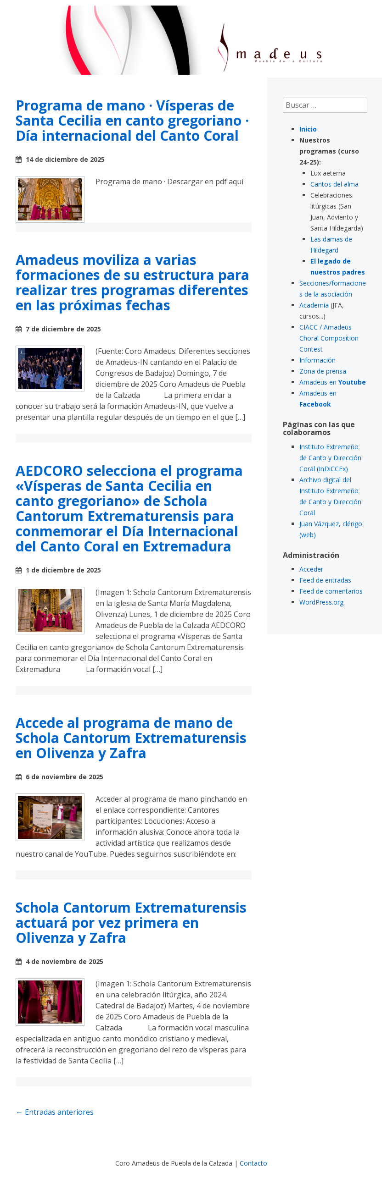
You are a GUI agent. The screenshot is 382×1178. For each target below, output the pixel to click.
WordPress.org (321, 602)
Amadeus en (332, 382)
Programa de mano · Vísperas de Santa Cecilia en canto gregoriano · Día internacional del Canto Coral (132, 120)
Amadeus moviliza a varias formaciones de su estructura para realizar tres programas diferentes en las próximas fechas (132, 282)
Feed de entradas (325, 580)
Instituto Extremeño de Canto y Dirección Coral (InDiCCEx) (330, 457)
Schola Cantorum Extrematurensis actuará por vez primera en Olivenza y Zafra (131, 922)
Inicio (308, 129)
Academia (314, 305)
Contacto (253, 1163)
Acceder (311, 569)
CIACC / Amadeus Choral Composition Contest (329, 338)
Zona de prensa (322, 371)
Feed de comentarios (331, 591)
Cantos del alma (334, 184)
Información (317, 360)
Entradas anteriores (55, 1112)
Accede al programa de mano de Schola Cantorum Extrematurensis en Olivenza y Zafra (131, 737)
